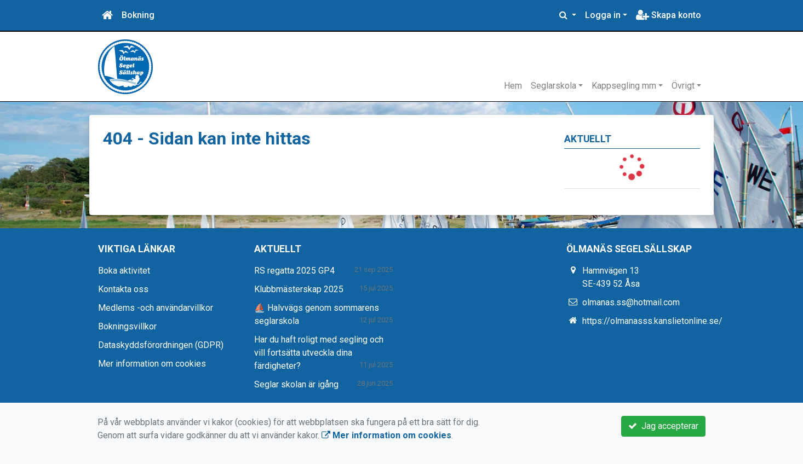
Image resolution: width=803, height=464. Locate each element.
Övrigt (683, 85)
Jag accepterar (663, 426)
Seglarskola (553, 85)
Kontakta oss (123, 289)
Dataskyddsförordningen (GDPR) (160, 345)
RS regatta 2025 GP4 (294, 270)
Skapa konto (668, 15)
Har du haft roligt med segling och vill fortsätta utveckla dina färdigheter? (318, 352)
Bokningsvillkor (127, 326)
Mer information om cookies (152, 363)
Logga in (603, 15)
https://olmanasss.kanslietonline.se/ (652, 321)
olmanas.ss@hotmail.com (631, 302)
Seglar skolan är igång (296, 384)
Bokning (138, 15)
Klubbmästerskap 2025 (298, 289)
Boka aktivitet (124, 270)
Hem (513, 85)
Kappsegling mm (624, 85)
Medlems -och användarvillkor (155, 308)
